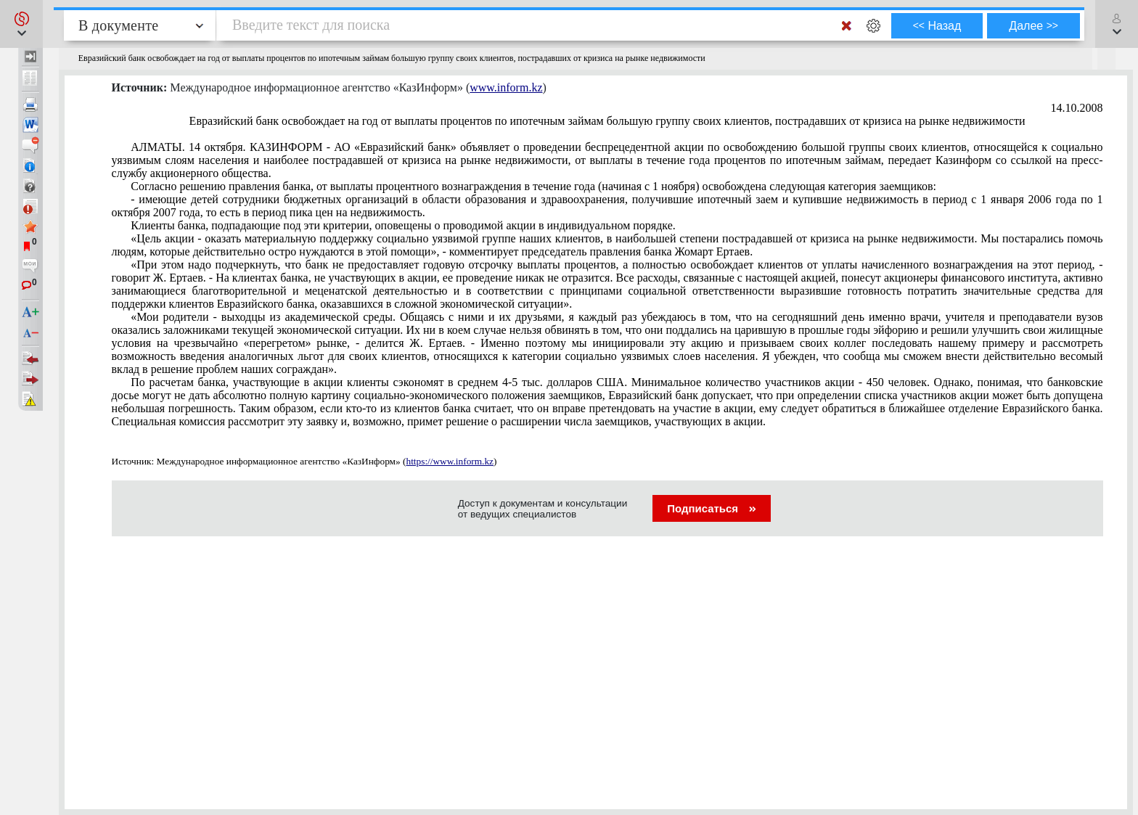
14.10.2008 (1077, 108)
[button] (21, 24)
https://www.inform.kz (450, 461)
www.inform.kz (506, 87)
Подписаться (711, 508)
